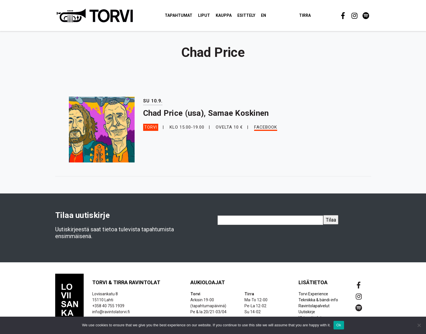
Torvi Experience (313, 294)
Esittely (247, 15)
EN (263, 15)
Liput (204, 15)
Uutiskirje (307, 312)
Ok (338, 325)
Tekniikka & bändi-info (318, 300)
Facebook (265, 127)
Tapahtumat (179, 15)
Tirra (305, 15)
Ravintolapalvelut (314, 306)
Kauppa (224, 15)
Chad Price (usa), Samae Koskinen (206, 113)
